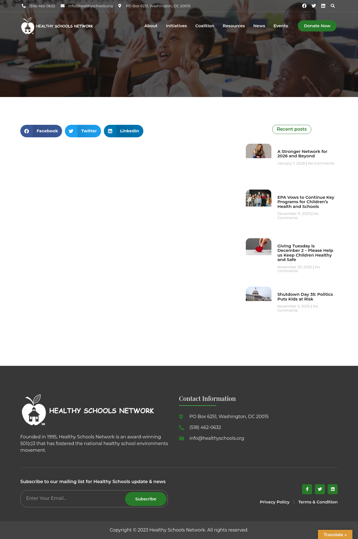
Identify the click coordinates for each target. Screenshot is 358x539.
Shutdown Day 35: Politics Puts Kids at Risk (305, 297)
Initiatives (176, 26)
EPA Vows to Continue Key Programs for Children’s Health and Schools (305, 202)
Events (280, 26)
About (151, 26)
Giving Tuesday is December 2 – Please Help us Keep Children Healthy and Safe (305, 252)
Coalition (204, 26)
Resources (234, 26)
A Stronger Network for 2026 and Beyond (302, 154)
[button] (332, 5)
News (259, 26)
